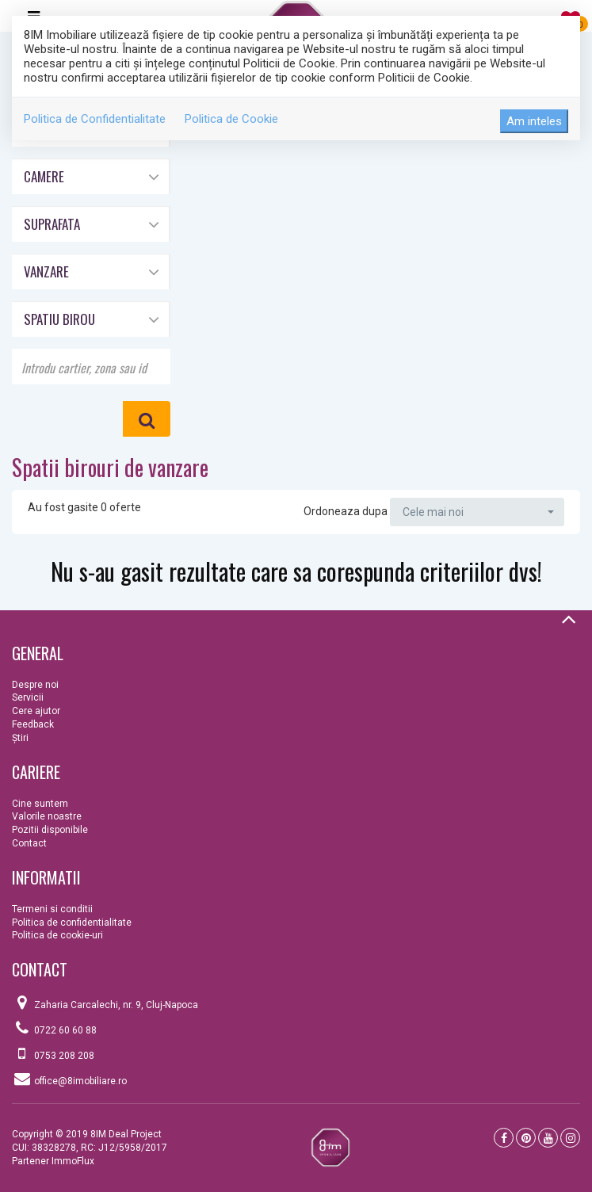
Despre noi (35, 684)
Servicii (28, 697)
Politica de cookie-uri (57, 935)
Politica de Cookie (231, 119)
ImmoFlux (73, 1161)
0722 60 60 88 (65, 1030)
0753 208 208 (64, 1055)
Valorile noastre (47, 816)
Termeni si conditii (52, 909)
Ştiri (20, 737)
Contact (29, 843)
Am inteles (534, 121)
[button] (90, 175)
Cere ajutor (36, 710)
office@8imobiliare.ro (80, 1081)
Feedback (33, 724)
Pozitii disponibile (50, 829)
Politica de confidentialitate (72, 922)
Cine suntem (40, 803)
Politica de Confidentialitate (95, 119)
